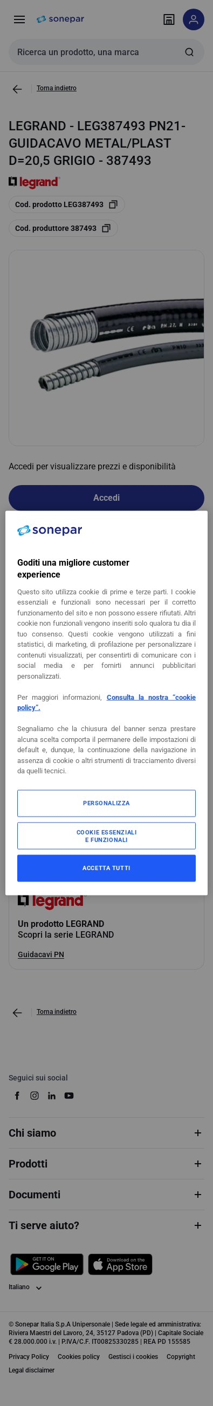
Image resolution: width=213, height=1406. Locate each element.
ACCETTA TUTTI (106, 867)
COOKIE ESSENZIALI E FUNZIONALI (107, 835)
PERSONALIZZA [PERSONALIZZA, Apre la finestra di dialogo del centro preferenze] (106, 802)
